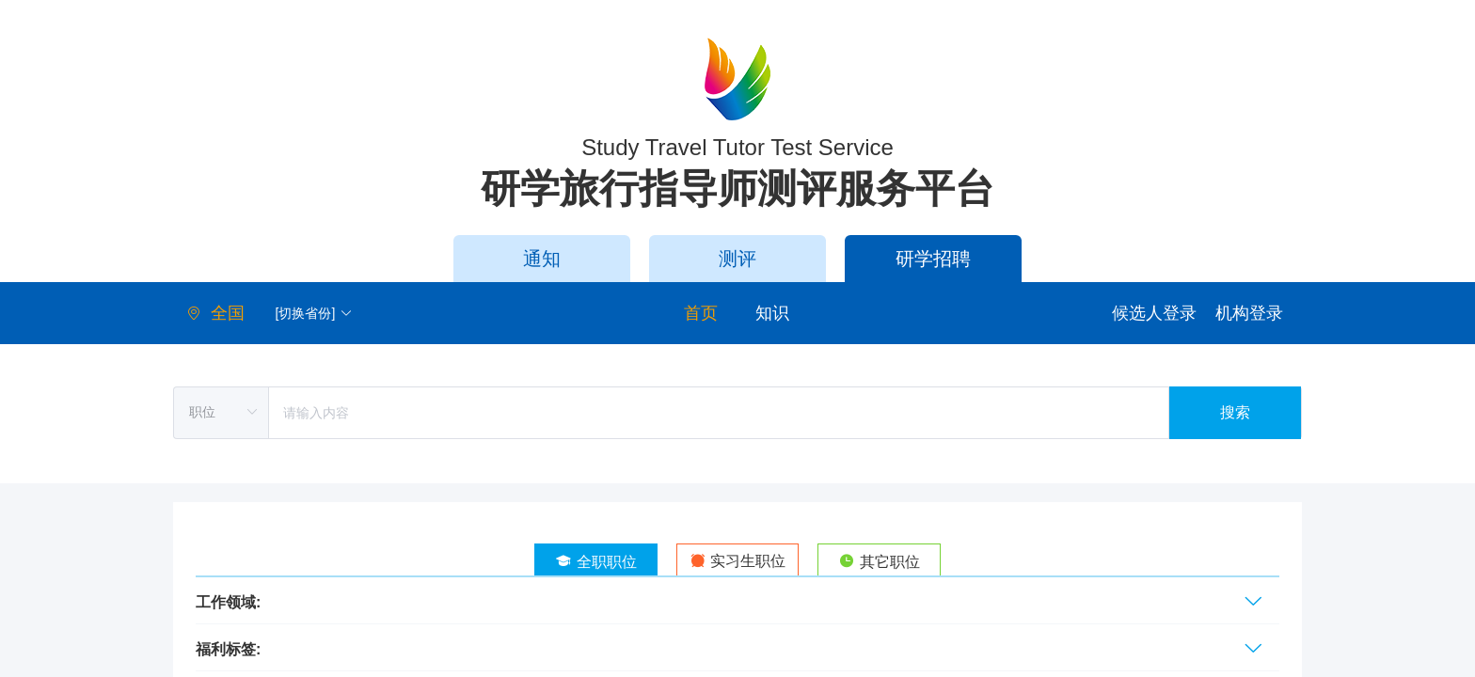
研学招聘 (933, 258)
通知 (542, 258)
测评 (737, 258)
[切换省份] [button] (315, 313)
